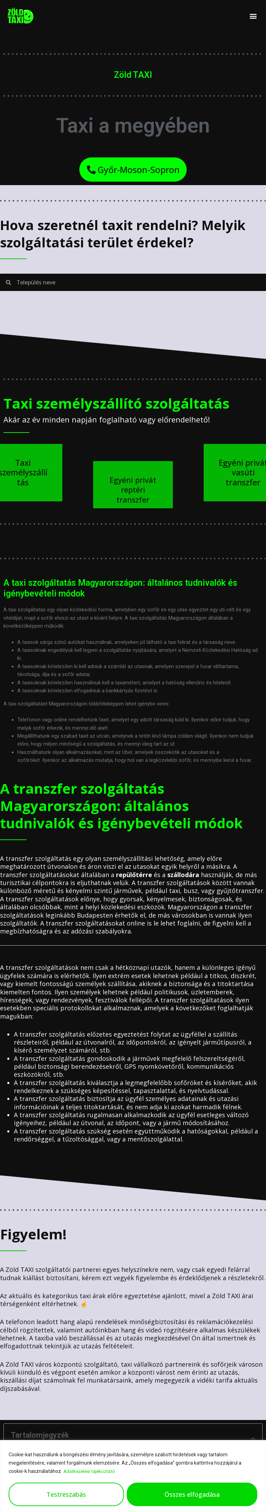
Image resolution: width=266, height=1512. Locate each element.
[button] (253, 15)
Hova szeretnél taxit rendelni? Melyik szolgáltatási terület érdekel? (129, 235)
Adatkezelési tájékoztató (90, 1471)
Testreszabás (66, 1494)
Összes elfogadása (192, 1494)
